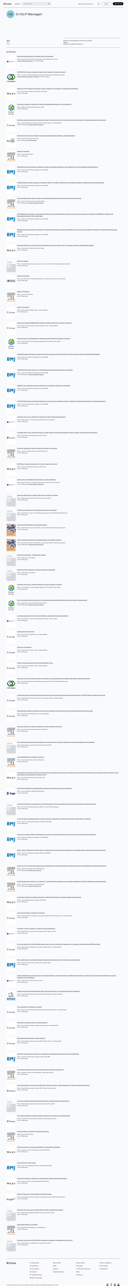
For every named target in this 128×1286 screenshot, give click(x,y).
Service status (80, 1260)
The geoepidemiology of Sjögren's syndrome (30, 754)
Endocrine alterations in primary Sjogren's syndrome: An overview (37, 445)
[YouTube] (118, 1282)
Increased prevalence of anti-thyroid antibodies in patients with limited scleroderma (42, 613)
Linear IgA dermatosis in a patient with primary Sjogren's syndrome (37, 492)
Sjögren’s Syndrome (23, 148)
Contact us (79, 1272)
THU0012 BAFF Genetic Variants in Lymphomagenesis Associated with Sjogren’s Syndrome (45, 367)
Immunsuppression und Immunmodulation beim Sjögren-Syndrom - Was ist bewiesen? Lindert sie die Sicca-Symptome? (53, 1082)
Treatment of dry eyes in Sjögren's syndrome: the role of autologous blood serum (41, 414)
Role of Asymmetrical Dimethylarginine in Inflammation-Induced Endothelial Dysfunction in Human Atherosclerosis (52, 597)
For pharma (33, 1269)
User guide (79, 1263)
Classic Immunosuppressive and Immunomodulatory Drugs (35, 660)
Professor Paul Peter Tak (34, 867)
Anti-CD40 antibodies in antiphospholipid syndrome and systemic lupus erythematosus (43, 1113)
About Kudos (57, 1260)
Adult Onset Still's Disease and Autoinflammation (32, 522)
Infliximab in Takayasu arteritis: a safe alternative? (32, 1019)
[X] (111, 1282)
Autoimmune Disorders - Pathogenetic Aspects (31, 552)
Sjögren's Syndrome (23, 273)
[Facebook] (107, 1282)
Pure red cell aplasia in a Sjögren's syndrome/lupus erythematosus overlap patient (42, 1175)
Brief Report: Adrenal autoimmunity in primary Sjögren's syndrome (37, 461)
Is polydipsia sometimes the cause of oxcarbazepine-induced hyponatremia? (40, 1066)
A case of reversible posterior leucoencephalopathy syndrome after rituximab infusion (43, 1098)
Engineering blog (58, 1269)
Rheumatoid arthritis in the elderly (27, 1221)
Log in (103, 2)
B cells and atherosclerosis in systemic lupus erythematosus (35, 53)
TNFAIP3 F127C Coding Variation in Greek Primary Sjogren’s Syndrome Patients (41, 69)
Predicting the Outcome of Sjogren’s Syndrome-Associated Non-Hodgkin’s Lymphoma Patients (46, 132)
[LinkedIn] (114, 1282)
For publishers (34, 1263)
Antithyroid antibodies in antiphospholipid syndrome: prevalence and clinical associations (44, 785)
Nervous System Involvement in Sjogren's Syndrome (33, 1128)
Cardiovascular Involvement (25, 628)
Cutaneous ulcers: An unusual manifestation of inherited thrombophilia (38, 1144)
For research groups (36, 1272)
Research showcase (36, 1275)
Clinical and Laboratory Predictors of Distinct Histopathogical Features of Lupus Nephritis (44, 101)
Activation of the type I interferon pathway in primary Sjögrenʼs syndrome (39, 581)
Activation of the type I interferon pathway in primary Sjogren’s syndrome (39, 723)
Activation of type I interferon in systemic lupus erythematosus (36, 925)
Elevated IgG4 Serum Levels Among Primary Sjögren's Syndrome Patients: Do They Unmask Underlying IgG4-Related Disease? (55, 242)
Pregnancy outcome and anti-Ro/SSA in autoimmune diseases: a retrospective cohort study (45, 1237)
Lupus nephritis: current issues (26, 1160)
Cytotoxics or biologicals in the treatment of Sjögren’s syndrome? (37, 507)
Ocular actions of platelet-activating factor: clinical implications (36, 476)
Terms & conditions (105, 1260)
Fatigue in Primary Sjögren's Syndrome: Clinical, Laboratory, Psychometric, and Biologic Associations (47, 85)
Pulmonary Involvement (24, 644)
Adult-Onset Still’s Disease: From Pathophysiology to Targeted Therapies (39, 537)
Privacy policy (103, 1263)
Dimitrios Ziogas (32, 137)
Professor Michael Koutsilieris (25, 58)
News (54, 1263)
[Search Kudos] (38, 2)
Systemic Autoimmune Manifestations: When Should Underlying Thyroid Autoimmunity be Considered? (48, 988)
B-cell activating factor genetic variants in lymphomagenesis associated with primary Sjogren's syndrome (49, 195)
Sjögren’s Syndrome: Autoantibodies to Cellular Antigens (34, 1191)
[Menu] (95, 2)
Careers (55, 1266)
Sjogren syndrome (22, 258)
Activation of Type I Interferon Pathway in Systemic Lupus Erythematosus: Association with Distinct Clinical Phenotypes (53, 675)
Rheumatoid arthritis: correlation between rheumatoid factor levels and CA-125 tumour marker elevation (48, 957)
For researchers (34, 1260)
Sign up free (115, 2)
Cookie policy (103, 1266)
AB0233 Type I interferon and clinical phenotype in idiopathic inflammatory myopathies (43, 382)
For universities (34, 1266)
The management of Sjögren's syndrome (29, 1004)
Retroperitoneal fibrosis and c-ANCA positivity (31, 1035)
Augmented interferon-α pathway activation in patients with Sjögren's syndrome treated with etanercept (49, 894)
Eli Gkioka (35, 73)
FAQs (77, 1269)
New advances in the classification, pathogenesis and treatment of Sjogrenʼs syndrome (43, 335)
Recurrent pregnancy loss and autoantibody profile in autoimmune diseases (40, 1207)
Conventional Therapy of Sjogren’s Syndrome (31, 910)
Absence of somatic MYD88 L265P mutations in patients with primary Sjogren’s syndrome (44, 320)
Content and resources (83, 1266)
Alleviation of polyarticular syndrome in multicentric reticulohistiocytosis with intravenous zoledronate (48, 1051)
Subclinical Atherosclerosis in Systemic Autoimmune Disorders (36, 567)
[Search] (52, 2)
